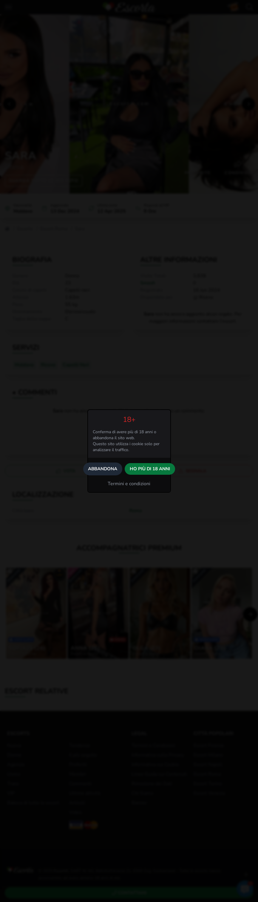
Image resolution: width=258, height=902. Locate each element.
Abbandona (102, 469)
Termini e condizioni (129, 483)
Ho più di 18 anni (150, 469)
